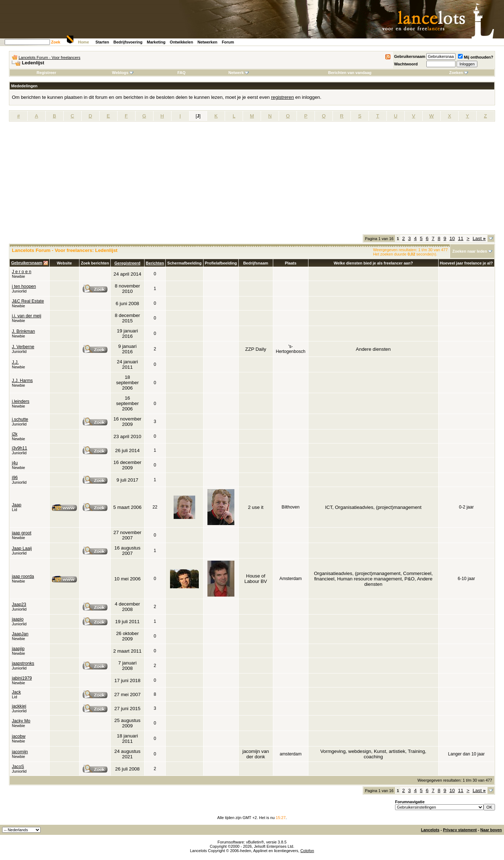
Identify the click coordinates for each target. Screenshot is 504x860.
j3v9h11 (19, 448)
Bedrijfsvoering (128, 42)
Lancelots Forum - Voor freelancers (50, 57)
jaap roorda (23, 576)
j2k (15, 434)
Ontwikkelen (181, 42)
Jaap (16, 504)
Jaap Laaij (22, 548)
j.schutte (20, 419)
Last (479, 238)
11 (460, 238)
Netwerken (207, 42)
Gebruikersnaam (409, 56)
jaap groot (21, 532)
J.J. (15, 362)
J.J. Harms (22, 380)
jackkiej (19, 706)
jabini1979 (22, 678)
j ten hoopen (24, 286)
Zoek (55, 42)
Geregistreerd (127, 263)
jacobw (19, 736)
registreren (282, 97)
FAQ (181, 72)
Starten (102, 42)
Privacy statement (460, 830)
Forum (228, 42)
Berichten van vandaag (349, 72)
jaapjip (18, 648)
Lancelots (430, 830)
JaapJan (20, 633)
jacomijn (20, 751)
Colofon (307, 850)
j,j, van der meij (26, 315)
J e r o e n (21, 271)
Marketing (156, 42)
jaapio (17, 619)
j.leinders (20, 401)
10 (452, 238)
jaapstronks (23, 663)
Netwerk (238, 72)
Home (83, 42)
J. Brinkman (23, 331)
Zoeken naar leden (469, 251)
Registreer (46, 72)
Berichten (155, 263)
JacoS (18, 766)
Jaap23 (19, 604)
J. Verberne (23, 346)
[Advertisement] (252, 180)
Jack (16, 692)
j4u (15, 462)
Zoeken (458, 72)
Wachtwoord (406, 64)
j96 (15, 477)
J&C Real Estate (28, 301)
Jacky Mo (21, 720)
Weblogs (122, 72)
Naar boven (491, 830)
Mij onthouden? (475, 57)
